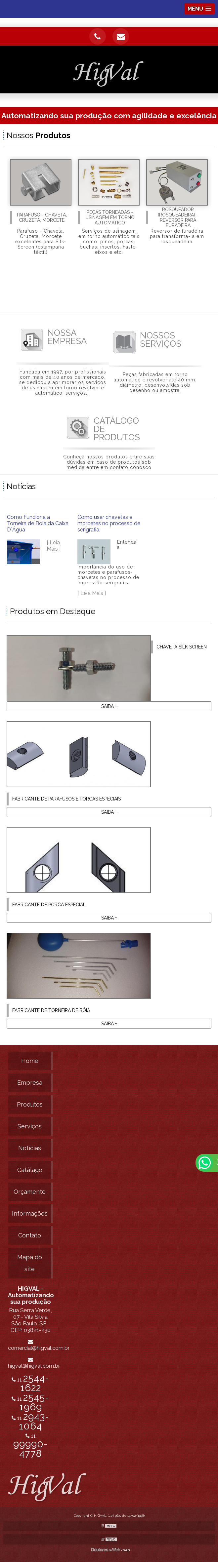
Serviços (30, 1126)
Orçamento (30, 1191)
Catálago (29, 1169)
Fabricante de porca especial (49, 904)
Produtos (30, 1104)
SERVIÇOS (160, 340)
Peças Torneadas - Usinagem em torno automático (110, 217)
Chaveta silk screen (181, 646)
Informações (30, 1213)
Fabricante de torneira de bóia (51, 1010)
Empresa (29, 1082)
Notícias (29, 1148)
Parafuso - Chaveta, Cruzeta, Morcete (42, 217)
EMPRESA (67, 337)
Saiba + (109, 706)
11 (30, 1445)
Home (29, 1060)
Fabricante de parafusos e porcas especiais (66, 798)
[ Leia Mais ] (54, 545)
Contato (29, 1235)
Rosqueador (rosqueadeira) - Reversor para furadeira (178, 217)
